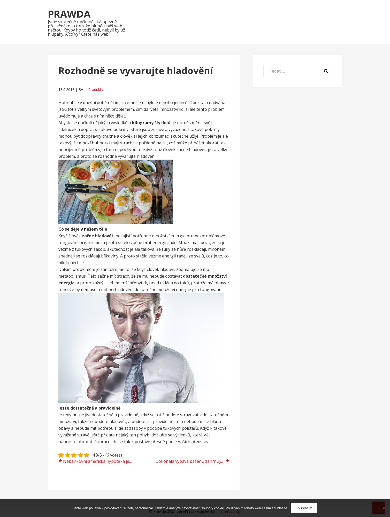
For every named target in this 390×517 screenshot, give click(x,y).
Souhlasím (304, 508)
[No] (383, 508)
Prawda (69, 13)
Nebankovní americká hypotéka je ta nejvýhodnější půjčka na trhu (100, 461)
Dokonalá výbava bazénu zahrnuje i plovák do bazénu (192, 461)
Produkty (95, 89)
